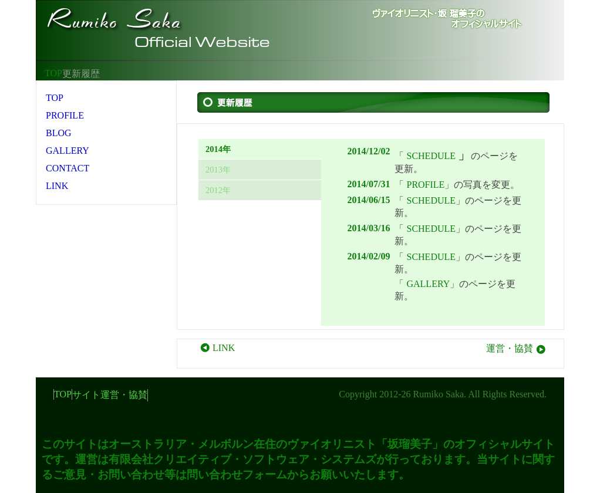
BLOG (59, 133)
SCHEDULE (431, 156)
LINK (216, 348)
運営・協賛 (516, 348)
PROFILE (425, 185)
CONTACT (67, 168)
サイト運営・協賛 (109, 395)
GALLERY (428, 284)
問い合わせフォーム (237, 474)
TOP (53, 73)
